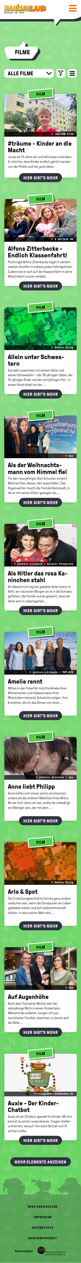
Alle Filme (30, 73)
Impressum (42, 1217)
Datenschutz (43, 1227)
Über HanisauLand (43, 1206)
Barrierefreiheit (42, 1238)
